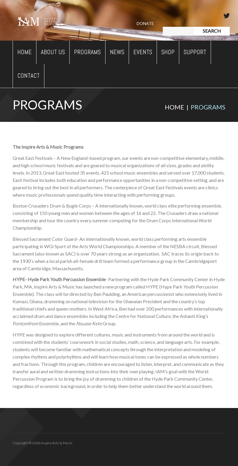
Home (24, 52)
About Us (53, 52)
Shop (168, 52)
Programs (87, 52)
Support (195, 52)
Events (142, 52)
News (117, 52)
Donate (145, 23)
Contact (28, 75)
